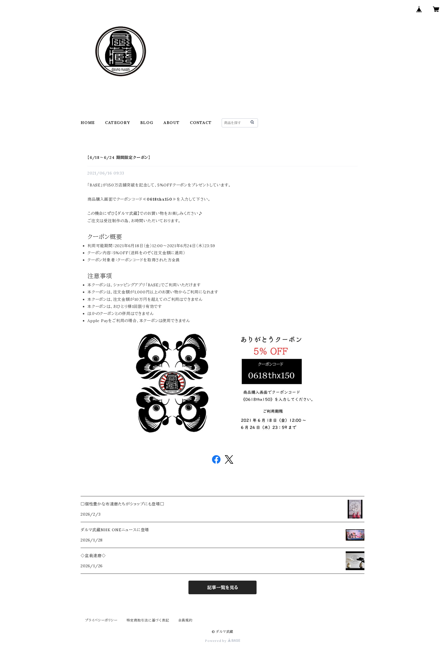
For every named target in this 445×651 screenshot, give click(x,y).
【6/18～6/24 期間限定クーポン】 (118, 157)
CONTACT (201, 122)
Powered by (222, 641)
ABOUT (171, 122)
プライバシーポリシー (101, 620)
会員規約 (185, 620)
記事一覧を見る (222, 587)
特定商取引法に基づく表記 (148, 620)
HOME (88, 122)
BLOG (146, 122)
